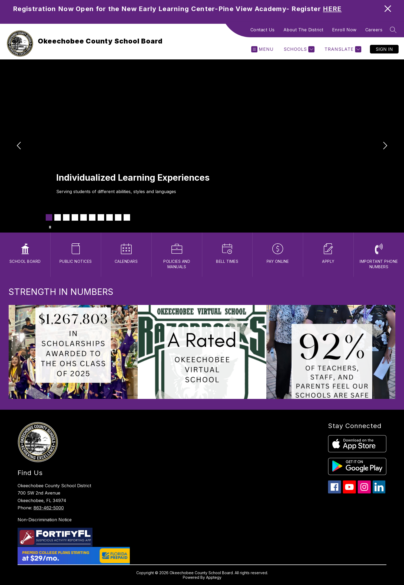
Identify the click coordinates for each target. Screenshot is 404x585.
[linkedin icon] (379, 492)
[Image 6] (92, 217)
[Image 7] (101, 217)
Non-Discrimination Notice (45, 519)
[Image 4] (75, 217)
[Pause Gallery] (50, 227)
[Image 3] (66, 217)
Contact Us (262, 29)
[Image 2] (57, 217)
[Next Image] (384, 146)
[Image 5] (83, 217)
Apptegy (213, 577)
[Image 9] (118, 217)
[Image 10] (127, 217)
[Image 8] (109, 217)
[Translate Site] (342, 49)
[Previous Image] (19, 146)
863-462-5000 (49, 507)
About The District (303, 29)
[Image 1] (49, 217)
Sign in (384, 49)
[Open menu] (262, 49)
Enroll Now (344, 29)
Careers (374, 29)
